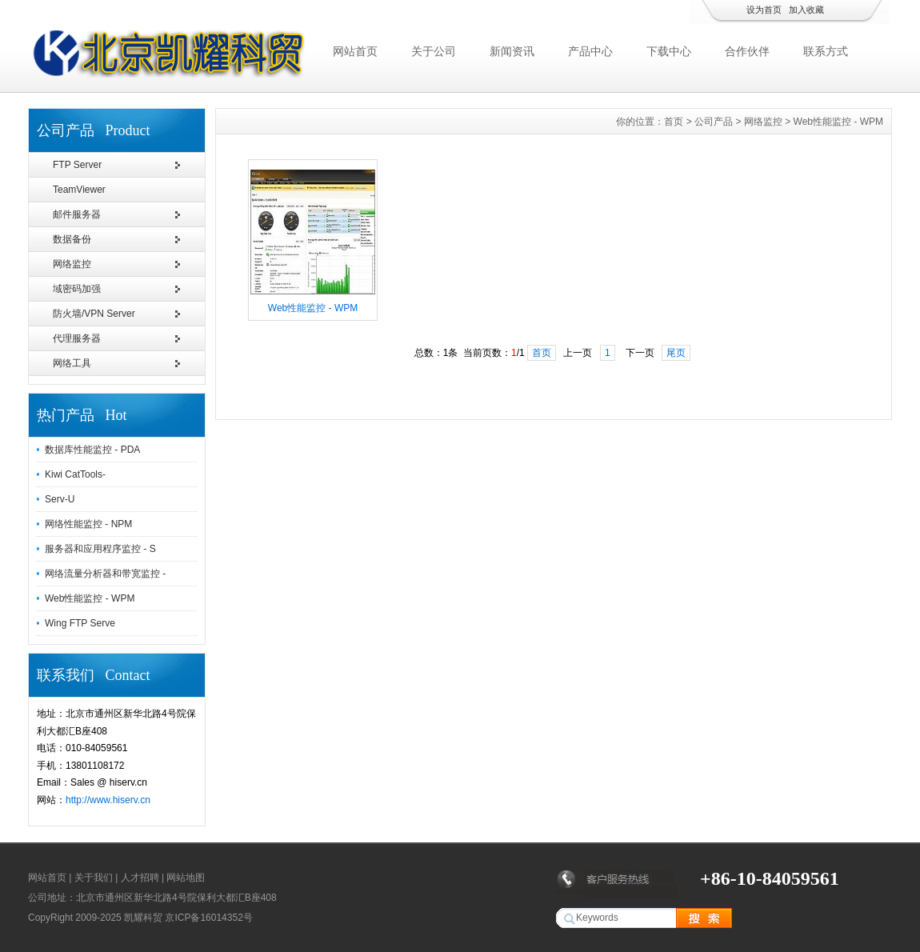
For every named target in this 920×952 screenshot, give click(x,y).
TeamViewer (79, 189)
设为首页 (764, 9)
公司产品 (713, 121)
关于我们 (93, 877)
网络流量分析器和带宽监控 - (105, 573)
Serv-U (59, 499)
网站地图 (185, 877)
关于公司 (433, 51)
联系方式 (825, 51)
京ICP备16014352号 (208, 917)
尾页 (676, 352)
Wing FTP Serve (80, 623)
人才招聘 (140, 877)
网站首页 (355, 51)
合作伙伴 (747, 51)
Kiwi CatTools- (75, 474)
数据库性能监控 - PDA (92, 449)
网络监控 (72, 264)
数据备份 (72, 239)
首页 (673, 121)
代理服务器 (77, 338)
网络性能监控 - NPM (88, 524)
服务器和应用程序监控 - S (100, 548)
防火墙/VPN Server (94, 313)
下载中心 (668, 51)
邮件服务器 (77, 214)
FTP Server (77, 164)
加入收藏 (806, 9)
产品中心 (590, 51)
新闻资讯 (512, 51)
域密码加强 (77, 288)
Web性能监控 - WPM (89, 598)
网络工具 (72, 363)
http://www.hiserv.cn (108, 800)
